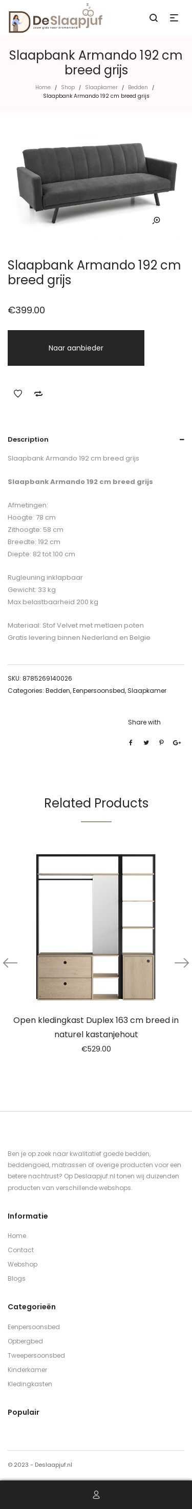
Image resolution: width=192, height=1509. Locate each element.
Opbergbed (25, 1341)
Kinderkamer (27, 1369)
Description (28, 439)
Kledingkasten (30, 1384)
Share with (144, 722)
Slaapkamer (101, 87)
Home (43, 87)
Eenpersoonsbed (99, 690)
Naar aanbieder (76, 348)
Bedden (138, 87)
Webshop (22, 1264)
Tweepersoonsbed (36, 1355)
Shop (68, 87)
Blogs (17, 1278)
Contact (21, 1250)
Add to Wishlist (18, 394)
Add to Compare (38, 394)
